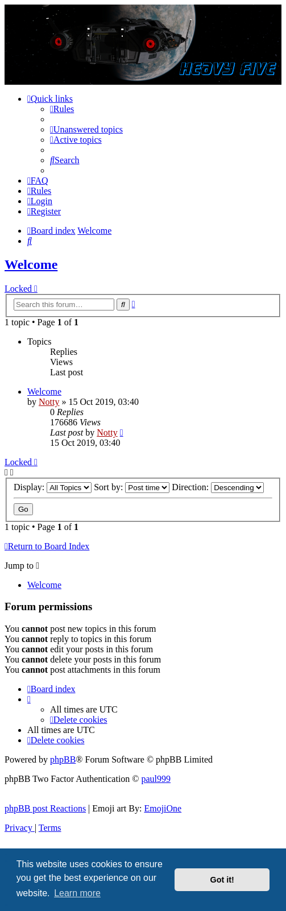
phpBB (63, 759)
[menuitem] (62, 109)
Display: (53, 487)
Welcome (31, 264)
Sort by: (131, 487)
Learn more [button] (77, 893)
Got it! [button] (222, 879)
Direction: (218, 487)
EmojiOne (162, 808)
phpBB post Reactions (45, 808)
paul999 (156, 779)
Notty (49, 402)
